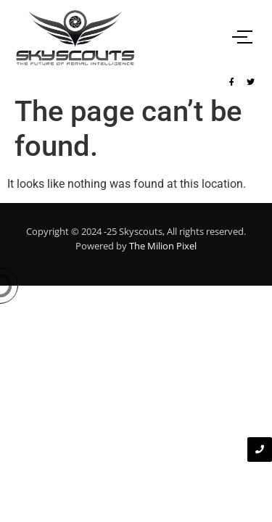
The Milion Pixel (163, 245)
